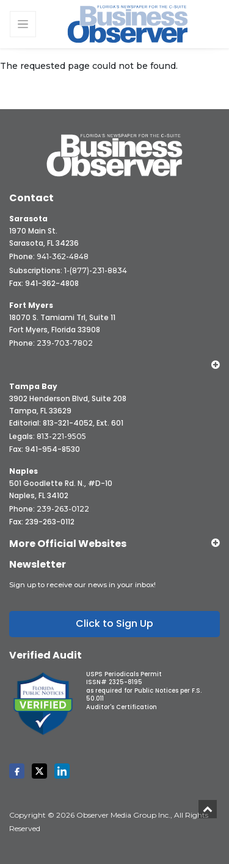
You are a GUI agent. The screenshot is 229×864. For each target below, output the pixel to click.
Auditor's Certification (121, 707)
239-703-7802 (65, 343)
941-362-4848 (63, 256)
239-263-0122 (63, 508)
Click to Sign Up (114, 623)
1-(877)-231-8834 (95, 270)
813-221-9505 (61, 436)
